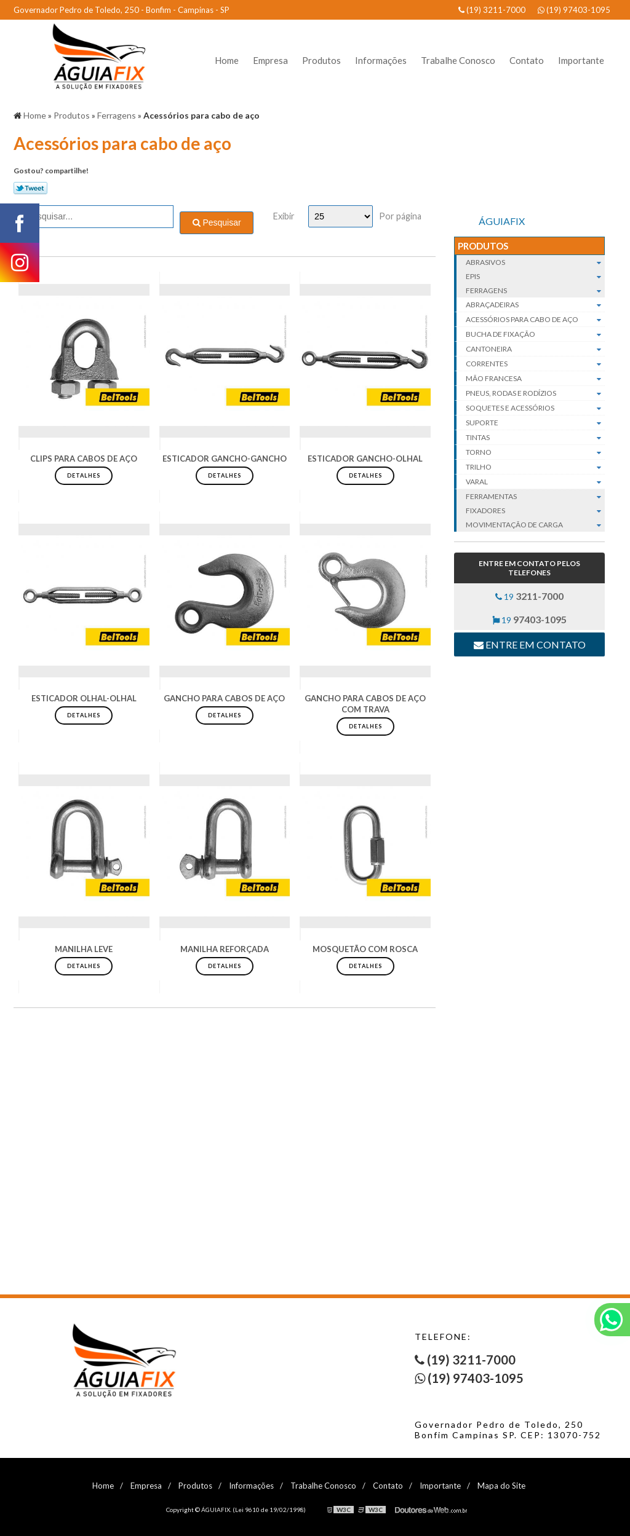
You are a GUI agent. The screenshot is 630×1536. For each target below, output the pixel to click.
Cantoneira (535, 349)
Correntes (535, 363)
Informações (381, 60)
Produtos (321, 60)
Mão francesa (535, 378)
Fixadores (535, 510)
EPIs (535, 276)
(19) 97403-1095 (574, 10)
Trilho (535, 467)
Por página (400, 216)
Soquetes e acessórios (535, 408)
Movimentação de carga (535, 525)
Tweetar (30, 188)
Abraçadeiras (535, 304)
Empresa (270, 60)
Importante (581, 60)
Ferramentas (535, 496)
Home (227, 60)
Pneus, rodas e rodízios (535, 393)
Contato (526, 60)
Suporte (535, 423)
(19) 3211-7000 (491, 10)
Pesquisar (217, 222)
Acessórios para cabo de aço (535, 319)
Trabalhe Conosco (458, 60)
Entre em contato (530, 644)
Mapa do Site (501, 1486)
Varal (535, 482)
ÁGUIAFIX (502, 221)
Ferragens (535, 290)
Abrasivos (535, 262)
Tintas (535, 437)
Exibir (284, 216)
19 (529, 596)
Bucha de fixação (535, 334)
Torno (535, 452)
